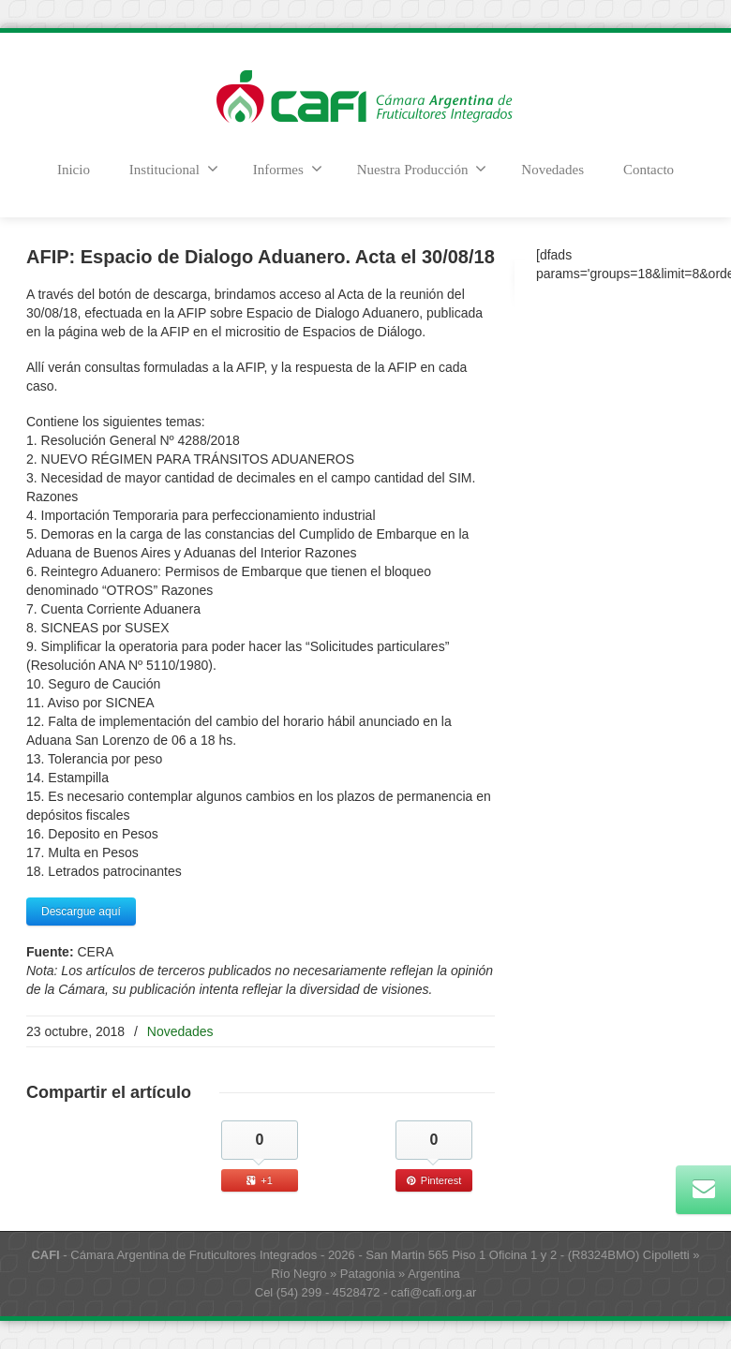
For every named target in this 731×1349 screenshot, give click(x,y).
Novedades (552, 169)
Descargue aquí (81, 911)
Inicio (73, 169)
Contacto (648, 169)
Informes (287, 168)
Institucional (173, 168)
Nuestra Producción (422, 168)
